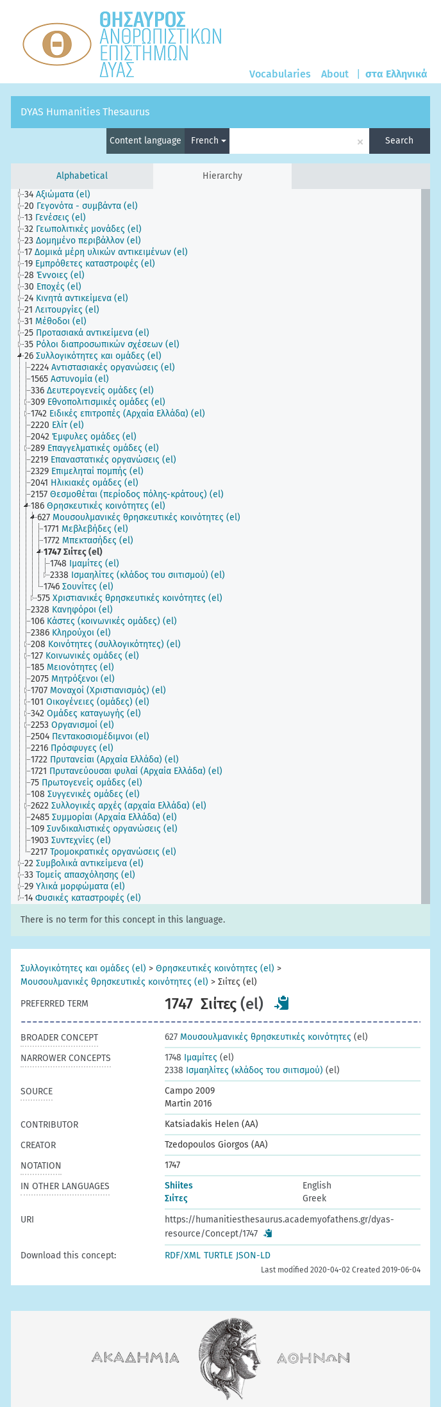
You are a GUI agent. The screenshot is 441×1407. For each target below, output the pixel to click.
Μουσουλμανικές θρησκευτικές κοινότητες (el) (114, 981)
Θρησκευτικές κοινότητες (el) (215, 968)
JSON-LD (253, 1255)
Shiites (179, 1185)
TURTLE (218, 1255)
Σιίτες (176, 1198)
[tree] (220, 546)
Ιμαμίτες (191, 1057)
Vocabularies (280, 74)
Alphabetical (82, 175)
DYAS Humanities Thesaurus (85, 112)
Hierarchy (222, 175)
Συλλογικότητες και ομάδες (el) (83, 968)
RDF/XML (183, 1255)
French (208, 140)
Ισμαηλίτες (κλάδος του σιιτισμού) (244, 1070)
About (335, 74)
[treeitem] (63, 195)
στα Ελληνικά (396, 74)
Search (399, 140)
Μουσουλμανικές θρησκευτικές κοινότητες (258, 1037)
